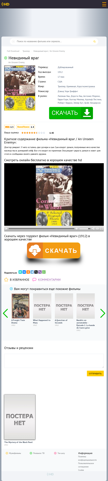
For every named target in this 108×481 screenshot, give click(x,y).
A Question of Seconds (61, 321)
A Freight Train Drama (18, 321)
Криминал (71, 86)
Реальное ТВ (38, 453)
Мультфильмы (15, 453)
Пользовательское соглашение (86, 465)
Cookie (81, 470)
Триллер (62, 86)
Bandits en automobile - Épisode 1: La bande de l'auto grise (85, 324)
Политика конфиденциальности (87, 458)
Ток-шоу (61, 453)
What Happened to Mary (41, 321)
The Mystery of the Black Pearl (18, 442)
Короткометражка (86, 86)
